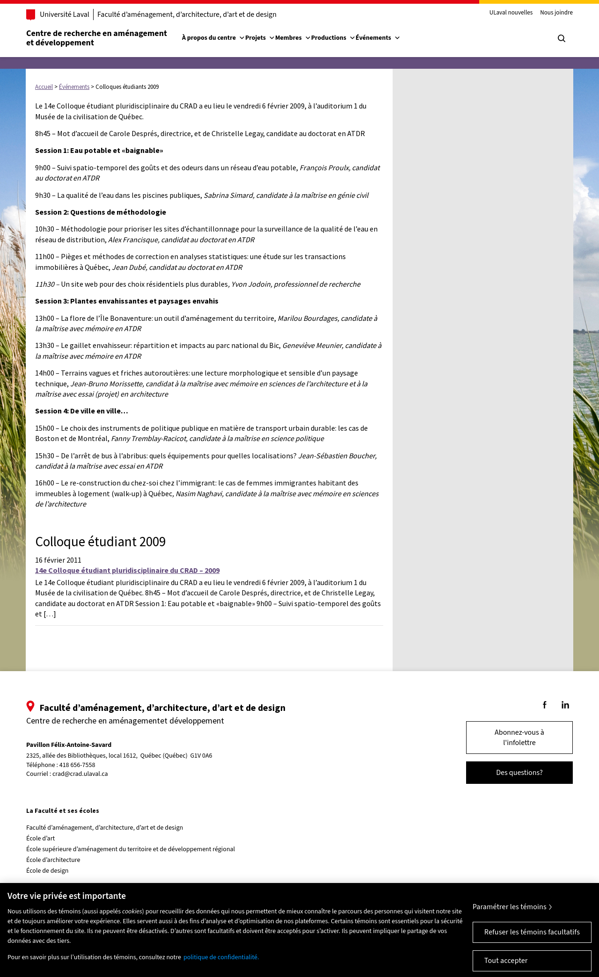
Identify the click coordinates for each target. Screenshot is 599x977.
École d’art (40, 838)
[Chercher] (561, 38)
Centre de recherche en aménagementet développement (96, 38)
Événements (378, 38)
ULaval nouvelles (511, 13)
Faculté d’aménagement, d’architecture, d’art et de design (187, 14)
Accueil (44, 87)
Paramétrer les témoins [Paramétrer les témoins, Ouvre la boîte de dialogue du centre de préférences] (510, 915)
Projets (260, 38)
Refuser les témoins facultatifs (532, 940)
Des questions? (519, 772)
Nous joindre (556, 13)
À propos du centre (213, 38)
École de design (47, 871)
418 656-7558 (77, 765)
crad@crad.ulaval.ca (80, 774)
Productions (333, 38)
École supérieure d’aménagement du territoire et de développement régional (130, 849)
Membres (293, 38)
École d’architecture (53, 860)
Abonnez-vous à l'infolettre (519, 737)
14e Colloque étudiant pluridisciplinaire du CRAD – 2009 (127, 570)
